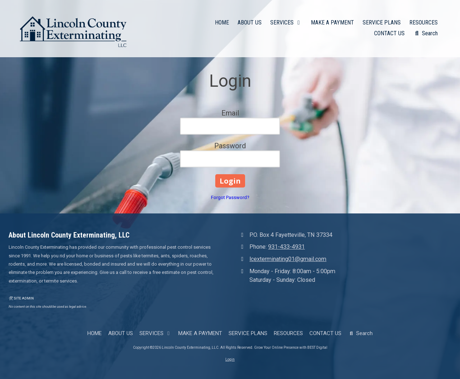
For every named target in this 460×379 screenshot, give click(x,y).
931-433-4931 (286, 246)
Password (230, 145)
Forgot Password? (230, 197)
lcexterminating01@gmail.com (287, 259)
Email (230, 113)
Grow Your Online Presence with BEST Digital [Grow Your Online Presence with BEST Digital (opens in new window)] (290, 347)
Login (230, 359)
